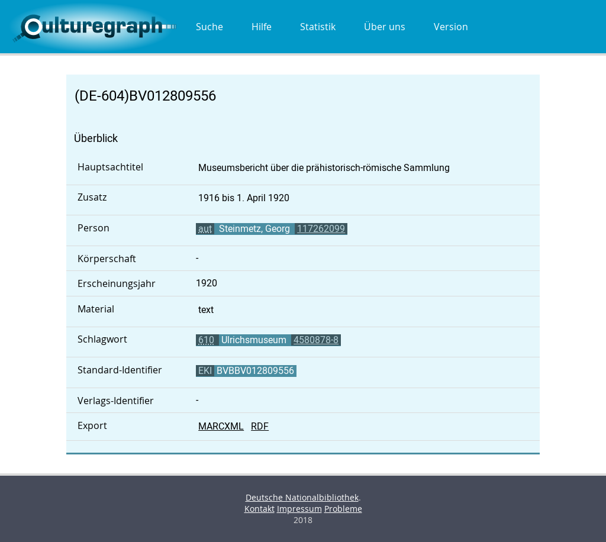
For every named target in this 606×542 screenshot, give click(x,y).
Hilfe (262, 26)
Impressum (299, 508)
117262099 (321, 228)
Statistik (318, 26)
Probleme (343, 508)
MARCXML (221, 426)
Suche (209, 26)
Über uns (384, 26)
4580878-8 (316, 340)
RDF (260, 426)
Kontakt (259, 508)
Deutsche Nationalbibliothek (302, 497)
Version (451, 26)
